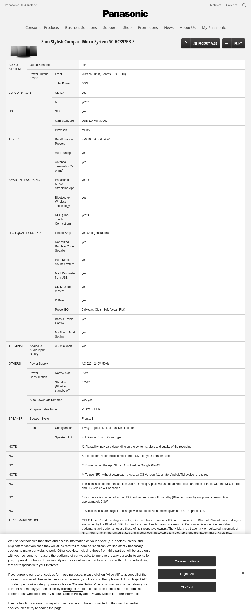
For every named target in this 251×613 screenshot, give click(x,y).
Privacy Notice (101, 594)
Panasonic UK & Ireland (21, 5)
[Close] (243, 573)
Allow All (187, 586)
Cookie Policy (72, 594)
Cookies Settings (187, 561)
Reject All (187, 574)
